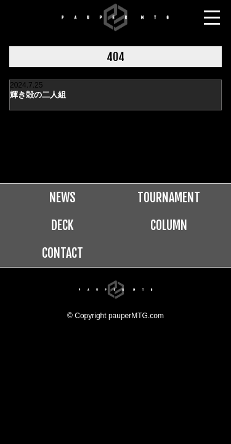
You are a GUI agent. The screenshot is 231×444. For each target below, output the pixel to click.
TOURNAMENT (168, 197)
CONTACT (62, 253)
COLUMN (168, 225)
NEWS (62, 197)
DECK (62, 225)
